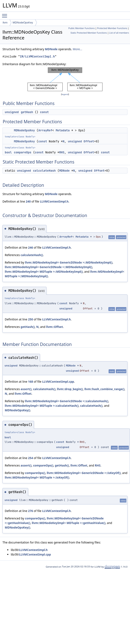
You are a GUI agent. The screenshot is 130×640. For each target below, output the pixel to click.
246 (30, 247)
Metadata (63, 130)
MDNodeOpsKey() (17, 410)
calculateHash (44, 170)
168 (30, 382)
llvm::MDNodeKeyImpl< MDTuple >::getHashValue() (68, 523)
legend (65, 94)
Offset (89, 141)
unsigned (12, 112)
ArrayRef (45, 130)
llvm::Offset (54, 327)
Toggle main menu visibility (5, 14)
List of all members (119, 32)
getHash (27, 112)
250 (30, 319)
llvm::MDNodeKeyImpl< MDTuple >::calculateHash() (42, 406)
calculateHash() (32, 255)
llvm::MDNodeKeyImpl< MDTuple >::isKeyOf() (37, 477)
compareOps (22, 152)
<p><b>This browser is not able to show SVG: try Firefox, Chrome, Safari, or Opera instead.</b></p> (65, 79)
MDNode (51, 49)
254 (30, 458)
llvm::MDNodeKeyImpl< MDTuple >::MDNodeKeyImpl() (44, 272)
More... (77, 49)
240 (28, 201)
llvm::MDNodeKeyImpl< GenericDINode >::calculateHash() (66, 401)
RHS (61, 152)
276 (30, 511)
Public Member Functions (81, 28)
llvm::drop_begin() (70, 389)
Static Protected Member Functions (88, 32)
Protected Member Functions (112, 28)
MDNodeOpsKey (23, 22)
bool (8, 152)
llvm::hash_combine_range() (104, 389)
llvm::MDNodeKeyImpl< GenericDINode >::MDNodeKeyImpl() (68, 262)
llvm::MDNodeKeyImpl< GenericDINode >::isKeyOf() (84, 473)
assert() (26, 389)
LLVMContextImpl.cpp (58, 382)
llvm (5, 22)
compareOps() (43, 465)
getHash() (28, 327)
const (44, 112)
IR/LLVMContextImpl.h (37, 57)
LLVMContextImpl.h (54, 201)
